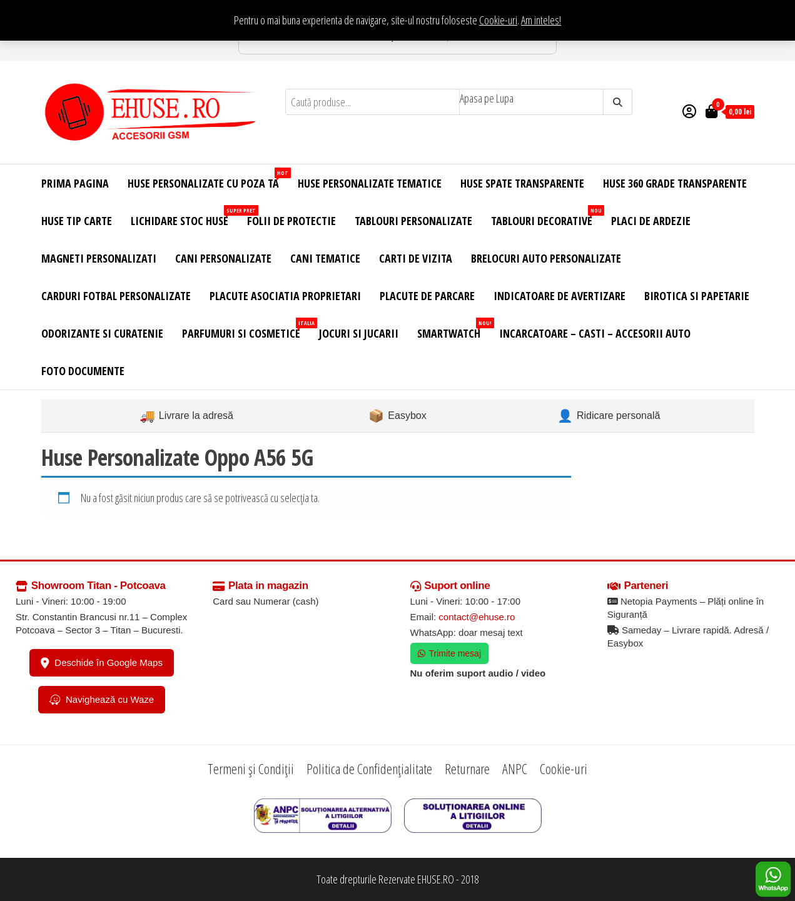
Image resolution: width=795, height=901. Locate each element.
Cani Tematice (325, 258)
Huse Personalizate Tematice (370, 183)
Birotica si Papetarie (696, 295)
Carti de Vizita (415, 258)
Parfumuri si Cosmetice (246, 329)
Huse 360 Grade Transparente (675, 183)
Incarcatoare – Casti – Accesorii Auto (595, 333)
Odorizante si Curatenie (102, 333)
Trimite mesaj (450, 653)
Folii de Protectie (291, 220)
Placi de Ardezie (651, 220)
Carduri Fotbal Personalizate (116, 295)
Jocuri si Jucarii (358, 333)
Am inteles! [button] (541, 20)
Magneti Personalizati (98, 258)
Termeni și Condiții (251, 768)
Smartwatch (453, 329)
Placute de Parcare (427, 295)
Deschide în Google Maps (102, 662)
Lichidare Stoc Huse (184, 216)
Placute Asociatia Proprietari (285, 295)
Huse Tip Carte (76, 220)
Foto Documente (82, 370)
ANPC (514, 768)
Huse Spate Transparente (522, 183)
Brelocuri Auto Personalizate (546, 258)
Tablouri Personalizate (413, 220)
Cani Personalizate (223, 258)
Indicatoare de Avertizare (559, 295)
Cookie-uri (498, 20)
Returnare (467, 768)
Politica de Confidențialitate (369, 768)
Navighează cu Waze (101, 699)
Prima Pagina (75, 183)
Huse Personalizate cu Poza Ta (208, 179)
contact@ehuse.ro (476, 617)
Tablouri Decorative (546, 216)
